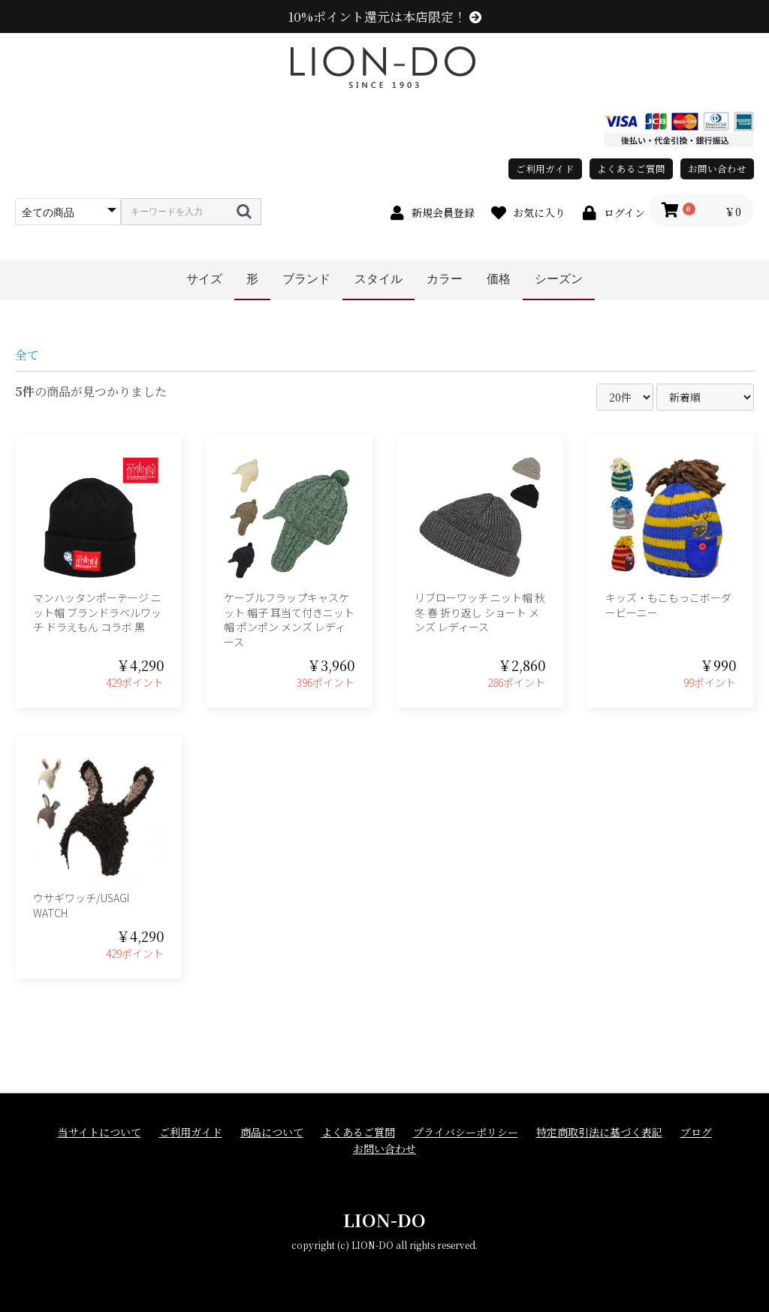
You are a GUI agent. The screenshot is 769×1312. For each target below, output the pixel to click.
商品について (271, 1132)
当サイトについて (99, 1132)
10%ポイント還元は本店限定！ (385, 17)
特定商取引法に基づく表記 (599, 1132)
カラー (445, 278)
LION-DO (384, 1219)
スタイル (378, 278)
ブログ (696, 1132)
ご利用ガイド (545, 168)
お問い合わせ (717, 168)
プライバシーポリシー (465, 1132)
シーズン (559, 278)
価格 (499, 278)
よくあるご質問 (631, 168)
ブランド (306, 278)
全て (27, 354)
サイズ (204, 278)
